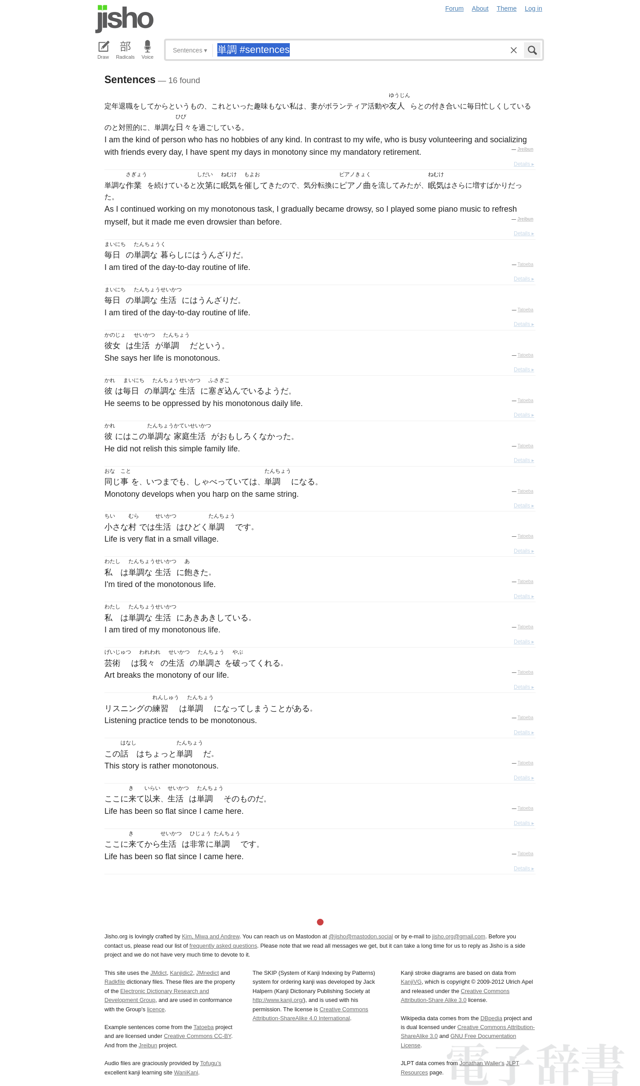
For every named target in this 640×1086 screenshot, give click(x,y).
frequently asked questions (223, 945)
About (480, 8)
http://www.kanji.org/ (278, 1000)
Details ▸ (524, 164)
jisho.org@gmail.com (458, 936)
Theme (507, 8)
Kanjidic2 (181, 972)
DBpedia (491, 1018)
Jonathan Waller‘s (482, 1063)
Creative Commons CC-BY (197, 1036)
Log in (533, 8)
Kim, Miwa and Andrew (210, 936)
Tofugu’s (210, 1063)
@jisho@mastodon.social (360, 936)
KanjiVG (411, 981)
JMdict (158, 972)
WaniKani (186, 1072)
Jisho (124, 19)
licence (156, 1009)
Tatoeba (525, 264)
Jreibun (525, 149)
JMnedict (207, 972)
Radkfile (114, 981)
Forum (454, 8)
